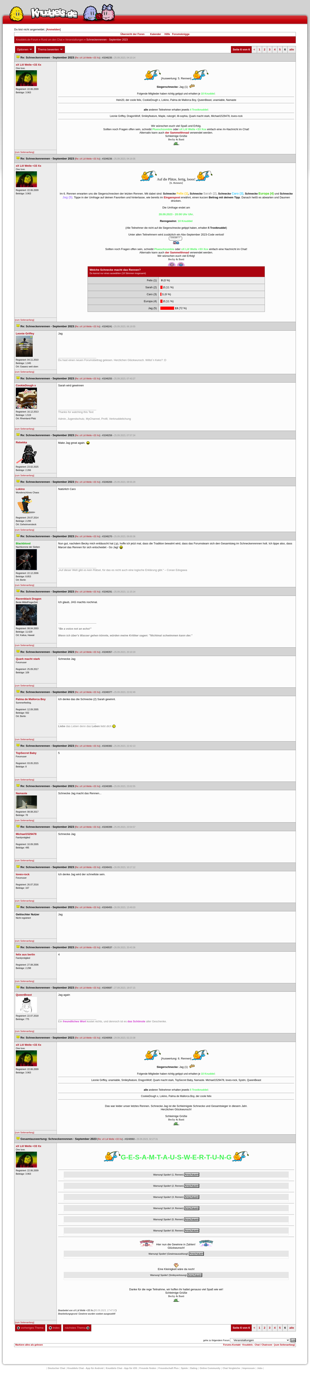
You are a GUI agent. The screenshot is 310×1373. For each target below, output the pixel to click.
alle (291, 49)
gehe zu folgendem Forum (216, 1340)
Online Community (210, 1368)
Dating (193, 1368)
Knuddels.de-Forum (27, 39)
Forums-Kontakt (232, 1344)
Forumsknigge (181, 34)
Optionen (24, 49)
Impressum (248, 1368)
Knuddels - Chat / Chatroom (257, 1344)
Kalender (155, 34)
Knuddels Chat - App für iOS (121, 1368)
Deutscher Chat (56, 1368)
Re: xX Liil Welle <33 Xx (88, 57)
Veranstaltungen (74, 39)
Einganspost (172, 197)
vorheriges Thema (30, 1327)
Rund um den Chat (51, 39)
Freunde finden (147, 1368)
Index (54, 1327)
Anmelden (53, 29)
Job (260, 1368)
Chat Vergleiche (231, 1368)
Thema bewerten (50, 49)
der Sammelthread (177, 132)
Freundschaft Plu (168, 1368)
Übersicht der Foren (132, 34)
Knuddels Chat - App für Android (85, 1368)
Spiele (184, 1368)
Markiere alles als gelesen (29, 1344)
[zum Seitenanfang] (24, 152)
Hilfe (167, 34)
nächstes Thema (77, 1327)
